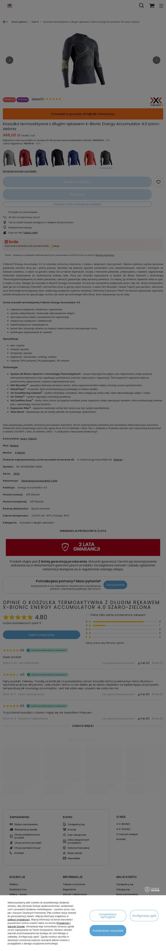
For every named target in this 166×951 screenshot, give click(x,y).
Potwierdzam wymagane (108, 915)
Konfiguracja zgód (144, 916)
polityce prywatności (19, 919)
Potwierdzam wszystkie (108, 931)
